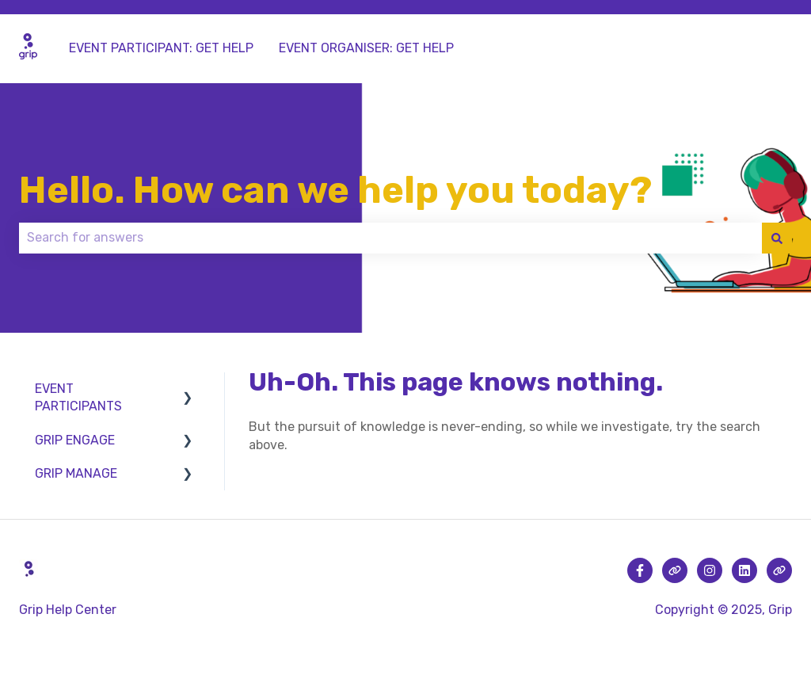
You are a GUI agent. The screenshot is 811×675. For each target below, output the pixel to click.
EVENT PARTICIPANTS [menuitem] (78, 397)
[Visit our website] (674, 570)
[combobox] (390, 238)
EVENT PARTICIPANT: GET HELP (161, 47)
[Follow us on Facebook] (640, 570)
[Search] (777, 238)
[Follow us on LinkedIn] (744, 570)
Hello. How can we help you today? (335, 190)
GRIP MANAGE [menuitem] (76, 473)
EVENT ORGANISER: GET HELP (366, 47)
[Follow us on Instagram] (709, 570)
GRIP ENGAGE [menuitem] (75, 440)
